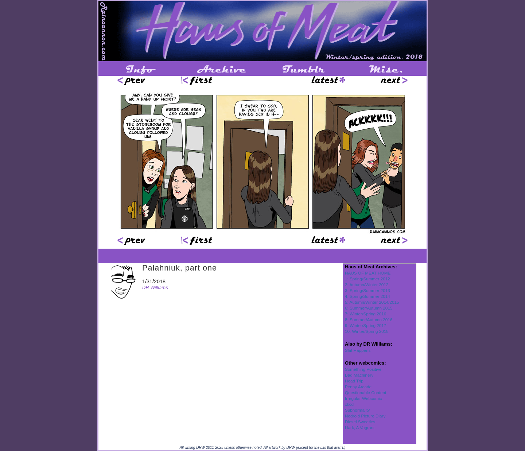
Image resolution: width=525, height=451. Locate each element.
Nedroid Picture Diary (365, 415)
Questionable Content (365, 392)
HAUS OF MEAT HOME (367, 273)
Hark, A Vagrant (359, 427)
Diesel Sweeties (360, 421)
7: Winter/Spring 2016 (365, 313)
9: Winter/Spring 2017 (365, 325)
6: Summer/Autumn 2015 (368, 308)
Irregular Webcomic (363, 398)
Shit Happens (357, 350)
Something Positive (363, 369)
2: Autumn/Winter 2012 (366, 284)
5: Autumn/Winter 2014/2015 (372, 302)
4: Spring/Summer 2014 (367, 296)
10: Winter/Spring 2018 (367, 331)
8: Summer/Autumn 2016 (368, 319)
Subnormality (357, 410)
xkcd (349, 404)
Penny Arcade (358, 386)
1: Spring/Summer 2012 (367, 278)
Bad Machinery (359, 375)
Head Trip (354, 380)
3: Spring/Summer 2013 (367, 290)
